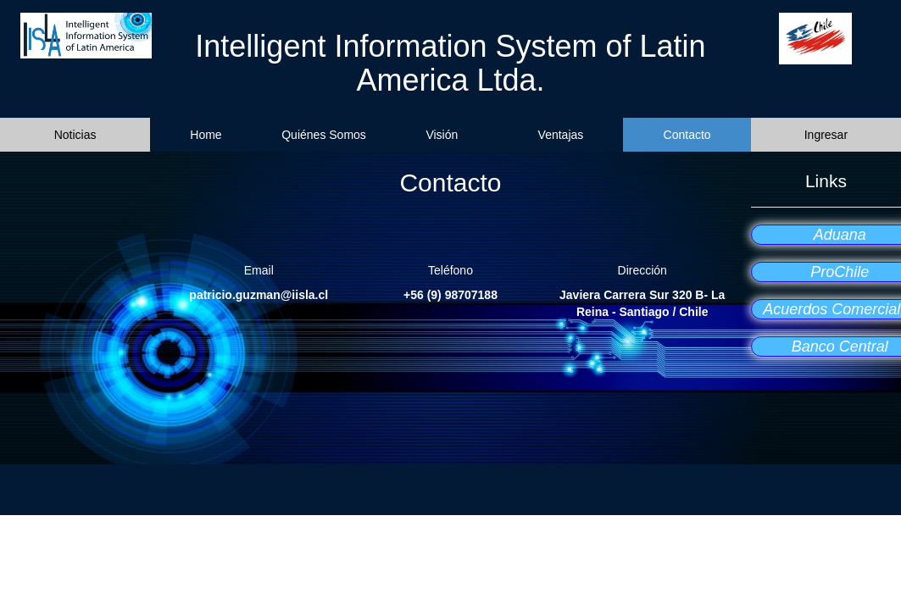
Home (205, 134)
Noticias (75, 134)
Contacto (687, 134)
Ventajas (561, 134)
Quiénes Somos (323, 134)
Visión (441, 134)
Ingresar (826, 134)
